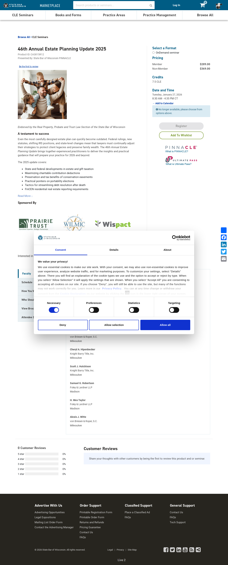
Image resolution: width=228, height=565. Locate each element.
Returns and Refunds (92, 522)
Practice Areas (114, 15)
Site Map (132, 549)
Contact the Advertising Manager (54, 527)
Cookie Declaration (73, 293)
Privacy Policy (111, 288)
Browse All (205, 15)
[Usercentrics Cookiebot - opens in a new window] (174, 237)
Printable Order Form (92, 517)
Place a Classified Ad (137, 512)
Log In (176, 5)
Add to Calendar (164, 103)
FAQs (83, 537)
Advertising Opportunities (50, 512)
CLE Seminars (22, 15)
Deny (62, 324)
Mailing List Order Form (49, 522)
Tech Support (178, 522)
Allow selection (114, 324)
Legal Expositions (45, 517)
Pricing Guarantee (90, 527)
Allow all (165, 324)
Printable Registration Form (96, 512)
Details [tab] (114, 249)
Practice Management (159, 15)
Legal (110, 549)
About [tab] (167, 249)
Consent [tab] (60, 249)
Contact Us (86, 532)
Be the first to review (28, 66)
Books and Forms (68, 15)
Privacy (120, 549)
